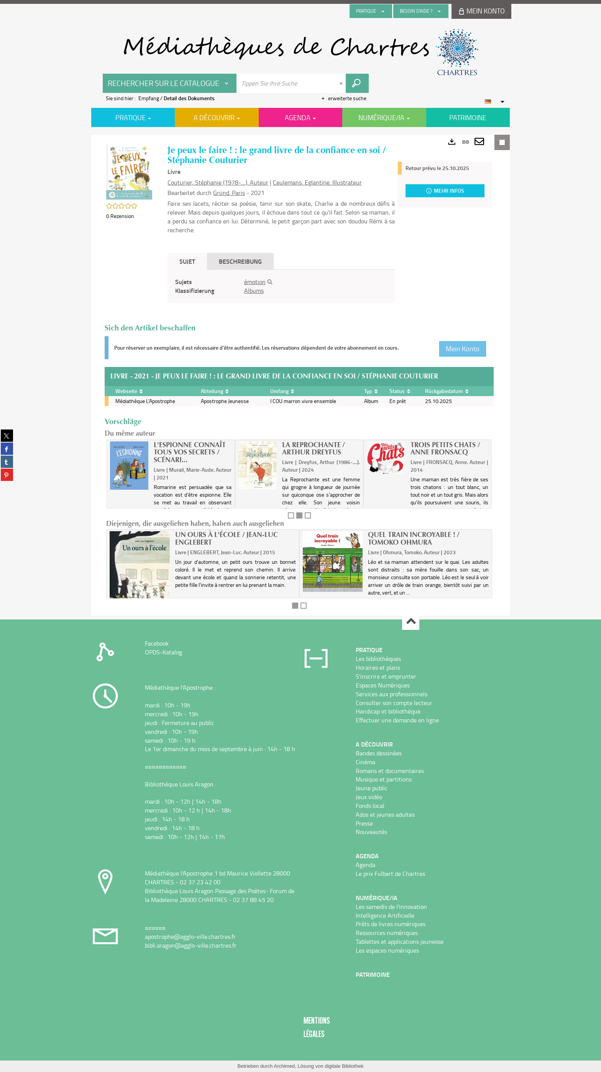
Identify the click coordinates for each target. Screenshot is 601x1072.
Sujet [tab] (187, 261)
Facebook (157, 643)
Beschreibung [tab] (240, 261)
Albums (254, 290)
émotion (255, 281)
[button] (129, 171)
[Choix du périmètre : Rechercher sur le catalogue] (170, 83)
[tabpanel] (281, 286)
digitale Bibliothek (344, 1066)
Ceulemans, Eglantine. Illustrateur (317, 182)
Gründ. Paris (229, 192)
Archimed (284, 1066)
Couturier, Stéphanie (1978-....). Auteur (217, 182)
